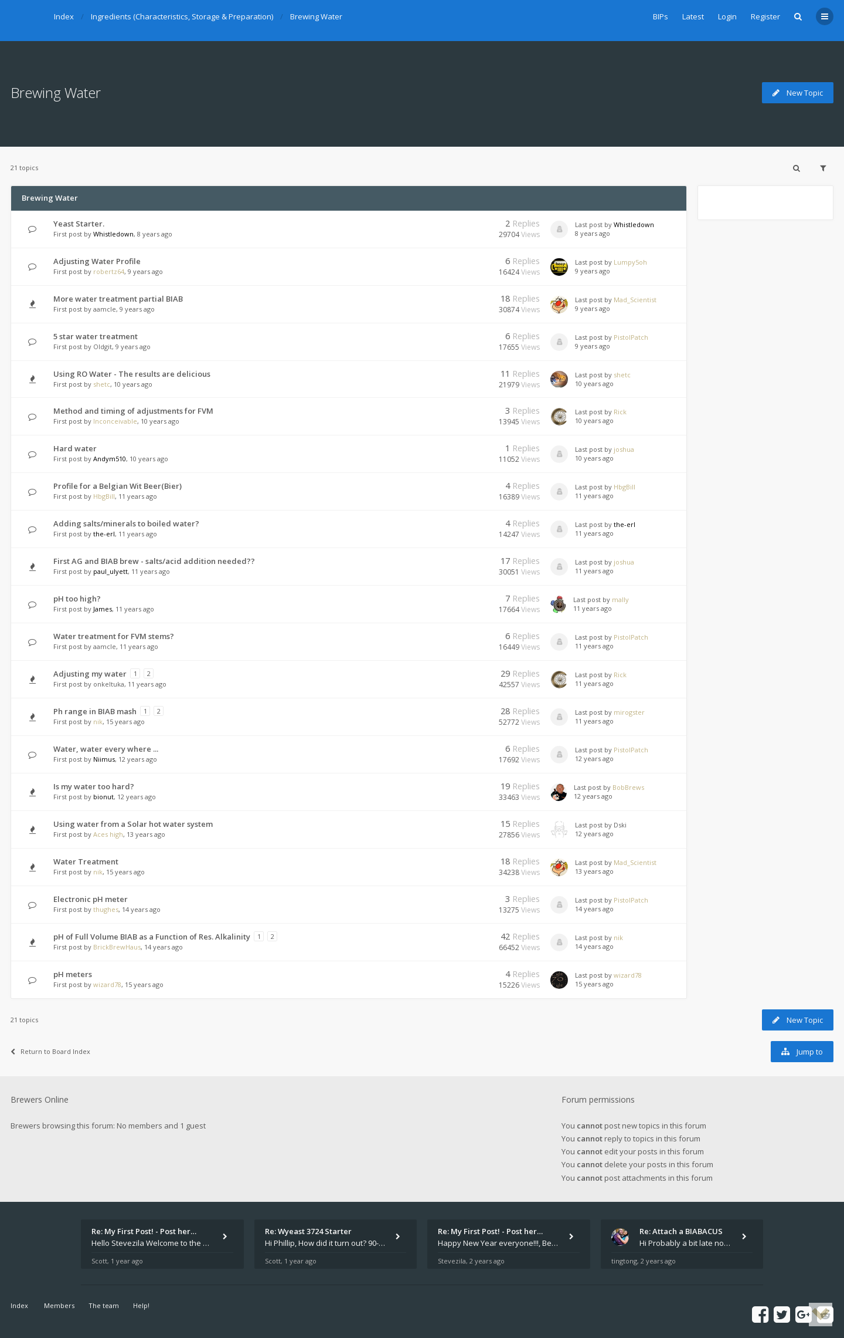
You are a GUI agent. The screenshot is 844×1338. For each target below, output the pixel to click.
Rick (620, 411)
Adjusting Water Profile (97, 261)
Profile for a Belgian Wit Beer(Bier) (117, 486)
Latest (693, 16)
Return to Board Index (50, 1051)
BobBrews (628, 787)
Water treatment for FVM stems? (113, 636)
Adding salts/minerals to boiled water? (126, 523)
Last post (589, 224)
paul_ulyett (110, 571)
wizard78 (107, 984)
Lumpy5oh (630, 262)
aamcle (104, 309)
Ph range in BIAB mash (95, 711)
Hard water (75, 448)
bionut (103, 796)
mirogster (629, 712)
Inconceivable (115, 421)
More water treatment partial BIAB (118, 298)
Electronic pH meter (90, 899)
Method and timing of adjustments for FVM (133, 411)
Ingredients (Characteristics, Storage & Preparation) (182, 16)
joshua (624, 449)
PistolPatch (631, 337)
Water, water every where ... (105, 749)
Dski (620, 824)
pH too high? (77, 598)
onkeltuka (108, 684)
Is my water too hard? (93, 786)
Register (765, 16)
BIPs (660, 16)
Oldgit (102, 346)
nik (98, 721)
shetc (101, 384)
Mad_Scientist (635, 299)
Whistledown (113, 233)
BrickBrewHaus (117, 946)
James (102, 608)
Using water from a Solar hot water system (133, 824)
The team (104, 1305)
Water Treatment (85, 861)
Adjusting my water (90, 673)
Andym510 (109, 458)
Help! (141, 1305)
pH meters (72, 974)
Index (64, 16)
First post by (72, 233)
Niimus (104, 759)
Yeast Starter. (78, 223)
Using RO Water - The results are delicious (131, 374)
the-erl (104, 533)
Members (59, 1305)
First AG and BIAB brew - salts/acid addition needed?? (154, 561)
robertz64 (108, 271)
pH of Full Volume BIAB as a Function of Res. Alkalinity (151, 936)
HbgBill (104, 496)
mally (620, 599)
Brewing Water (316, 16)
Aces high (108, 834)
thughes (105, 909)
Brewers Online (40, 1099)
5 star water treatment (95, 336)
